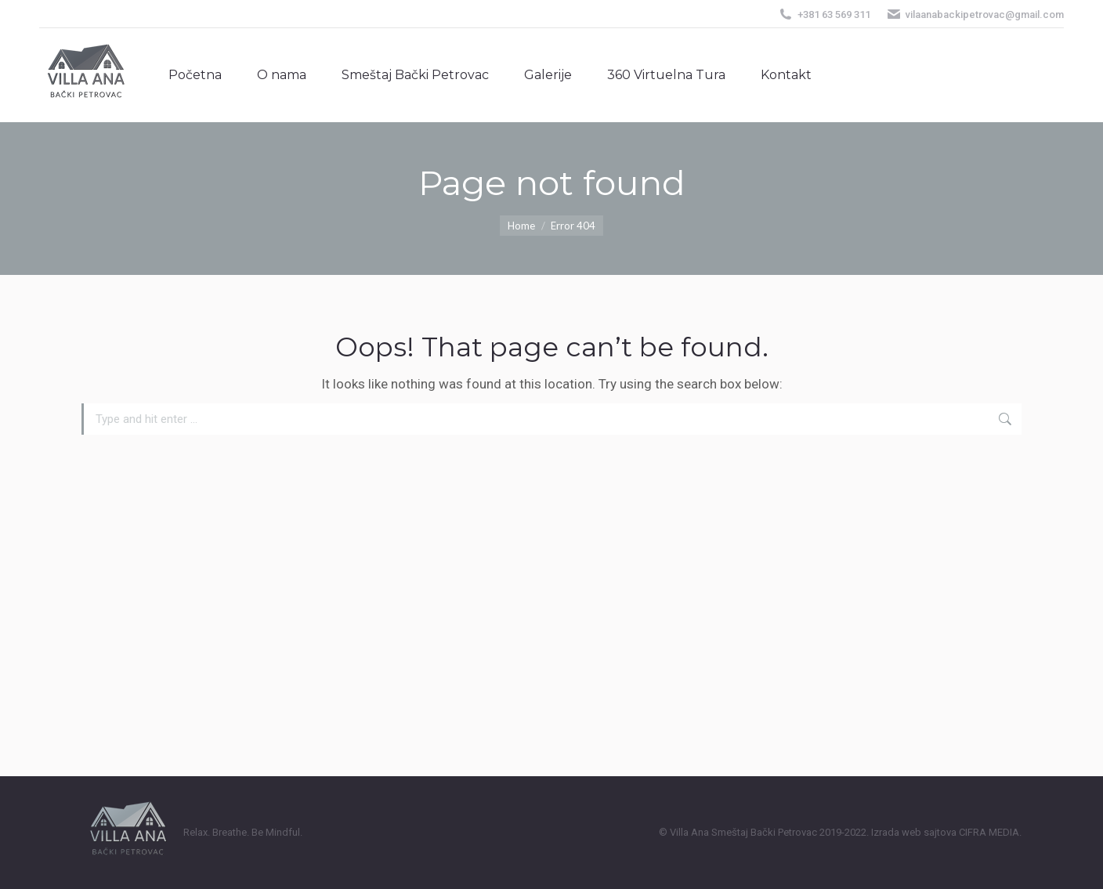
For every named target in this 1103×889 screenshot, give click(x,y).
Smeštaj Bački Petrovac (764, 832)
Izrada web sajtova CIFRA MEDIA (945, 832)
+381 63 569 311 (824, 14)
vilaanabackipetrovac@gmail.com (975, 14)
